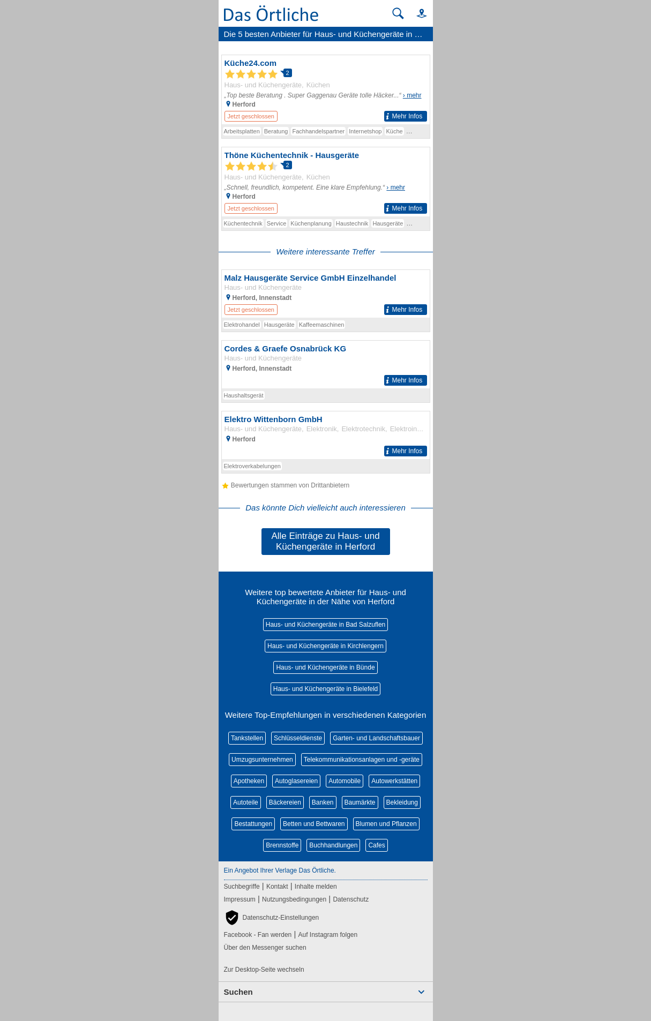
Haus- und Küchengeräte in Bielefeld (325, 689)
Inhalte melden (316, 886)
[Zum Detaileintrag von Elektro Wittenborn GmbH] (326, 435)
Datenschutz (351, 899)
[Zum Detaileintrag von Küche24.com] (326, 89)
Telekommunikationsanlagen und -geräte (362, 759)
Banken (323, 802)
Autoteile (245, 802)
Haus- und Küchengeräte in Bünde (325, 667)
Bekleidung (402, 802)
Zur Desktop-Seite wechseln (264, 969)
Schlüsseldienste (298, 738)
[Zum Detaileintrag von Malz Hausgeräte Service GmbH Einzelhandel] (326, 294)
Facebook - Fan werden (258, 935)
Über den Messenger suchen (265, 947)
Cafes (376, 845)
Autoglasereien (296, 781)
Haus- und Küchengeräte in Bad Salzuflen (325, 624)
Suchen (238, 991)
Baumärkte (360, 802)
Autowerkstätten (394, 781)
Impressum (240, 899)
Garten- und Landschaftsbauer (376, 738)
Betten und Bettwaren (314, 824)
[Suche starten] (398, 13)
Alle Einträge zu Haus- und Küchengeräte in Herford (325, 541)
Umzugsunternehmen (262, 759)
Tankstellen (247, 738)
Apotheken (249, 781)
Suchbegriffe (242, 886)
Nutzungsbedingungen (294, 899)
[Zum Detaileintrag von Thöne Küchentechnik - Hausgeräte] (326, 181)
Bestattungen (253, 824)
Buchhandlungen (333, 845)
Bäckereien (285, 802)
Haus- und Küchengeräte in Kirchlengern (325, 646)
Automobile (344, 781)
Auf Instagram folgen (327, 935)
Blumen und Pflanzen (386, 824)
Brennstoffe (282, 845)
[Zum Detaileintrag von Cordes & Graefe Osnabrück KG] (326, 364)
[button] (417, 13)
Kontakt (277, 886)
